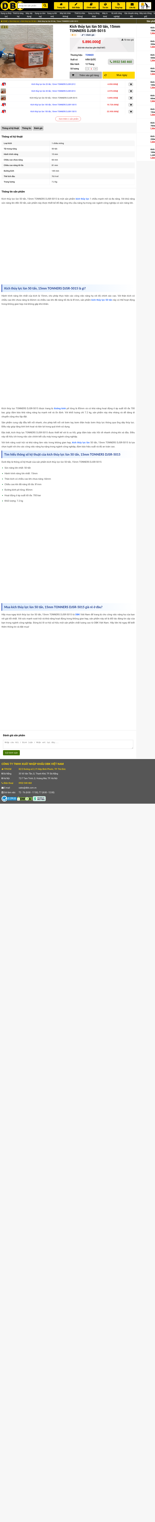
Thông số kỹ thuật (10, 128)
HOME (4, 21)
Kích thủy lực (14, 21)
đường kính (60, 408)
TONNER (89, 55)
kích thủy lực (82, 198)
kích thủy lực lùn (81, 442)
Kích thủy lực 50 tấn (28, 21)
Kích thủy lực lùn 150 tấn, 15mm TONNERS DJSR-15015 (53, 111)
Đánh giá (38, 128)
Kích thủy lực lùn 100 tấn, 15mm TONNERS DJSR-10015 (53, 105)
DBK (77, 614)
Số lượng (74, 68)
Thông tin (26, 128)
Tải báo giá (127, 40)
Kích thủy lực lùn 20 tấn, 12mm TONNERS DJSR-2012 (53, 84)
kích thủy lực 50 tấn (101, 300)
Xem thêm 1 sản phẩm (68, 119)
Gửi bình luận (11, 754)
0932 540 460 (121, 62)
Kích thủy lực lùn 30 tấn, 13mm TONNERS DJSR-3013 (53, 91)
